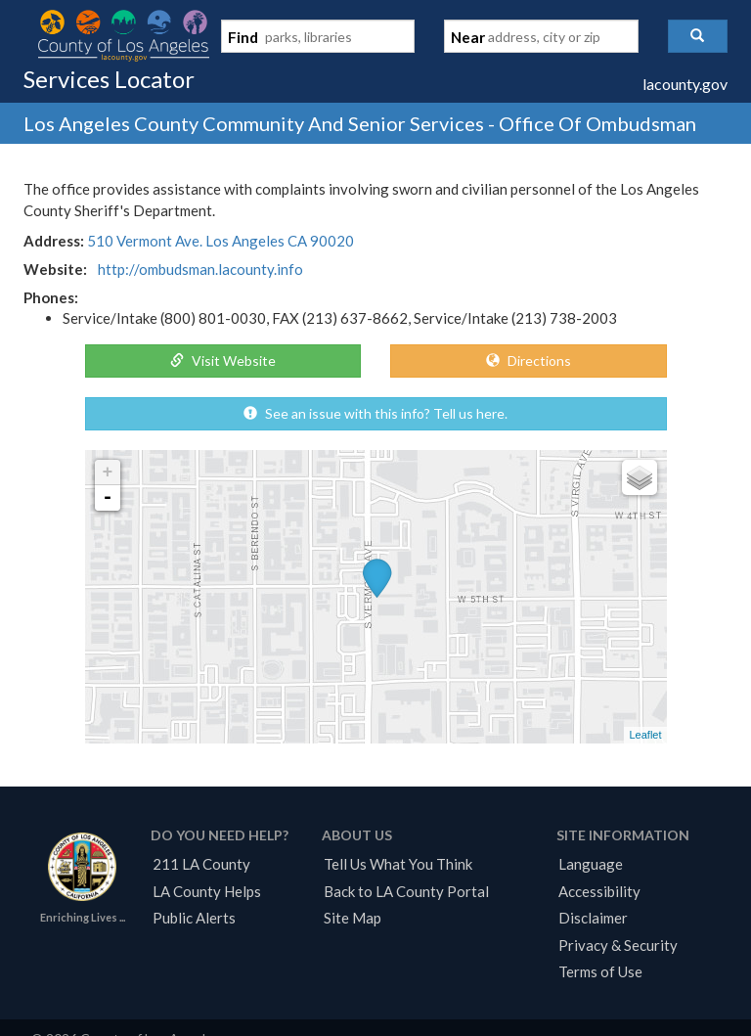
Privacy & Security (618, 945)
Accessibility (599, 891)
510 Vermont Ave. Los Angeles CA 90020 (220, 240)
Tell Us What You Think (398, 864)
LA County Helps (207, 891)
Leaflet (645, 735)
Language (590, 864)
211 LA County (201, 864)
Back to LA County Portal (406, 891)
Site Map (352, 917)
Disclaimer (593, 917)
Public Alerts (194, 917)
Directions (528, 360)
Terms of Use (600, 971)
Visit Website (223, 360)
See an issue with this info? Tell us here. (375, 413)
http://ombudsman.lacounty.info (200, 269)
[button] (698, 36)
